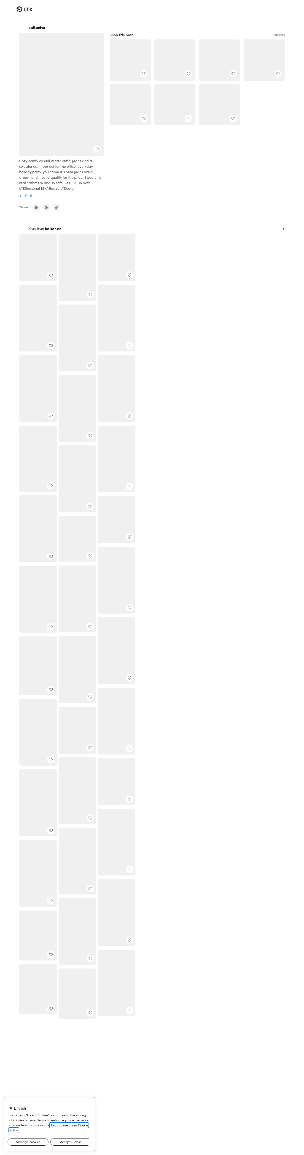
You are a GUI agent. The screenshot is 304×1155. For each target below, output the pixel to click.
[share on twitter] (56, 207)
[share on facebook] (36, 207)
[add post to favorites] (96, 149)
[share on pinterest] (46, 207)
